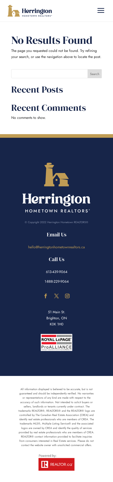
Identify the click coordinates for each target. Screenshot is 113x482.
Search (94, 74)
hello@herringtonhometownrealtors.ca (56, 247)
